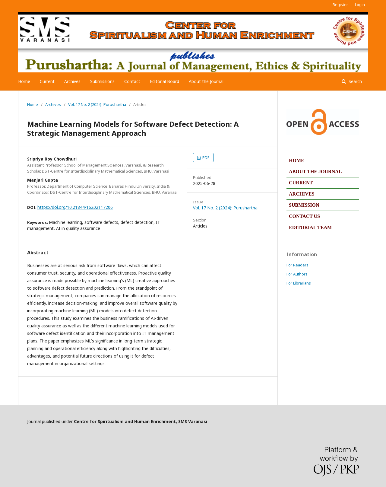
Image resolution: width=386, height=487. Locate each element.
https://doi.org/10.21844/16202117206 (75, 207)
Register (340, 4)
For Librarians (298, 283)
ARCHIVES (301, 193)
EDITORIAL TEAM (310, 227)
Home (24, 81)
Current (47, 81)
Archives (72, 81)
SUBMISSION (304, 205)
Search (354, 81)
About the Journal (206, 81)
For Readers (297, 265)
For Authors (297, 274)
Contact (132, 81)
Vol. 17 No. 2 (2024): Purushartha (97, 104)
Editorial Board (164, 81)
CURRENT (301, 182)
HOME (296, 160)
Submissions (102, 81)
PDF (205, 157)
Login (360, 4)
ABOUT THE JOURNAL (315, 171)
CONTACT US (304, 216)
